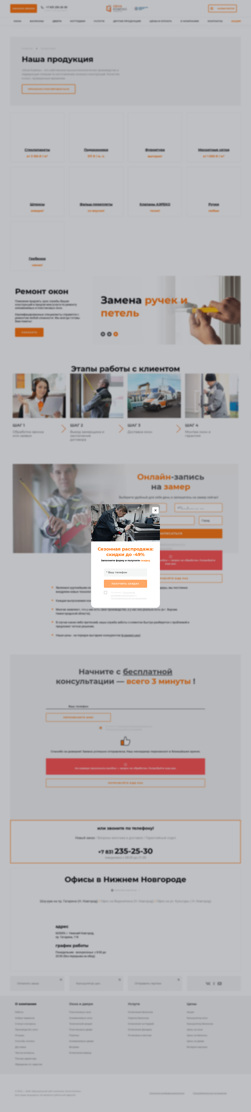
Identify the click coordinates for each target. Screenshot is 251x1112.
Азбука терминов (25, 1018)
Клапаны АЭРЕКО (155, 204)
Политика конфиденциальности (166, 1093)
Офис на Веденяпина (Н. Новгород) (127, 901)
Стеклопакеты (37, 150)
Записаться (170, 533)
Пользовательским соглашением (149, 548)
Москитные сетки (213, 150)
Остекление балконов (140, 1012)
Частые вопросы (24, 1052)
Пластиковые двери (80, 1029)
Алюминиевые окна (80, 1018)
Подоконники (96, 150)
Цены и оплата (161, 21)
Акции (236, 21)
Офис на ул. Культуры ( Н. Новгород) (184, 901)
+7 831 (125, 852)
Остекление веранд (80, 1052)
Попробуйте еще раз (170, 578)
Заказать (29, 332)
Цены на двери (195, 1041)
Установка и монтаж (139, 1035)
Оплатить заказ (39, 981)
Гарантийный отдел (161, 838)
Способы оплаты (25, 1041)
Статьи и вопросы (25, 1023)
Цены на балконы (197, 1035)
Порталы (74, 1035)
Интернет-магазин (197, 1047)
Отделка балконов (138, 1018)
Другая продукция (127, 21)
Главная (27, 48)
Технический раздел (80, 1023)
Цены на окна (195, 1029)
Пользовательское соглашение (210, 1093)
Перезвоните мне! (78, 717)
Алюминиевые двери (81, 1041)
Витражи (74, 1047)
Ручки (213, 204)
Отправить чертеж (157, 981)
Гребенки (37, 259)
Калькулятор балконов (200, 1023)
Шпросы (37, 204)
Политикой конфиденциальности (162, 544)
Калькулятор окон (197, 1018)
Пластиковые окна (80, 1012)
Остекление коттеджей (141, 1023)
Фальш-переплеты (96, 204)
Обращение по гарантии (28, 1064)
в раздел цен (130, 635)
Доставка (20, 1047)
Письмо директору (25, 1058)
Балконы (37, 21)
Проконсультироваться (48, 89)
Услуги (99, 21)
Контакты (215, 21)
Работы (19, 1012)
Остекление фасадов (140, 1029)
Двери (57, 21)
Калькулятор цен (98, 981)
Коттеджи (77, 21)
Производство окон (26, 1029)
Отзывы (19, 1035)
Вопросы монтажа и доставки (120, 838)
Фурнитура (155, 150)
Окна (17, 21)
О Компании (189, 21)
